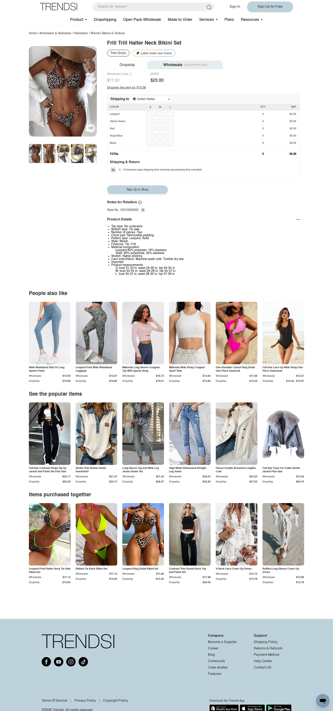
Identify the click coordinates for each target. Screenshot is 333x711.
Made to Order (180, 20)
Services (206, 20)
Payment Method (266, 655)
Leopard (115, 114)
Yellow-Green (118, 121)
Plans (229, 20)
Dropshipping (105, 20)
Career (213, 648)
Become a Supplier (222, 642)
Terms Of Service (54, 701)
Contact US (262, 667)
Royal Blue (116, 136)
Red (112, 128)
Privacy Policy (85, 701)
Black (113, 143)
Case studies (218, 667)
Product (76, 20)
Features (214, 674)
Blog (211, 655)
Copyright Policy (115, 701)
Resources (250, 20)
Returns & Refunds (268, 648)
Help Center (263, 661)
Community (216, 661)
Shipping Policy (266, 642)
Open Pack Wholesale (142, 20)
